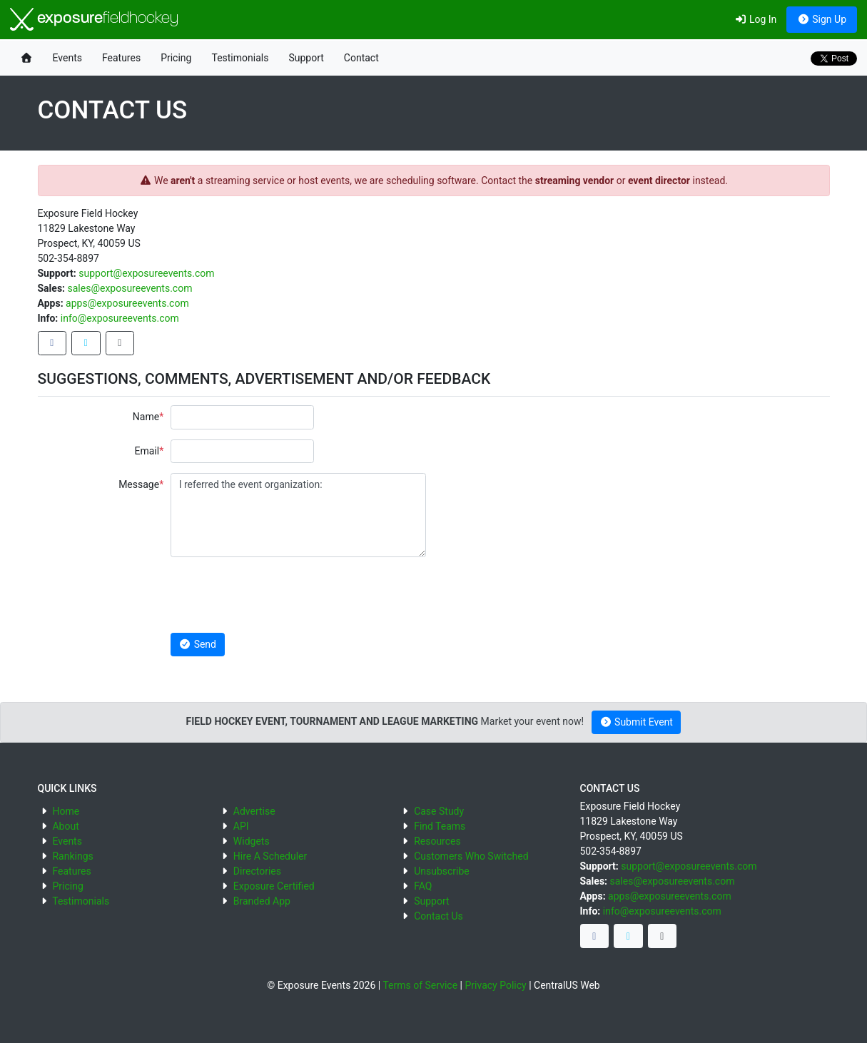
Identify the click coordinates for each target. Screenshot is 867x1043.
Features (121, 57)
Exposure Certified (274, 886)
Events (67, 57)
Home (65, 811)
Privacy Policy (495, 985)
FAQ (423, 886)
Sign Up (821, 19)
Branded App (261, 901)
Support (305, 57)
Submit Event (636, 722)
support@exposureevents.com (146, 273)
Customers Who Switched (471, 856)
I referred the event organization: (298, 515)
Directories (257, 871)
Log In (755, 19)
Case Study (439, 811)
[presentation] (279, 595)
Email (146, 451)
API (241, 826)
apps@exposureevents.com (127, 303)
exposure (94, 19)
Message (138, 484)
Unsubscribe (442, 871)
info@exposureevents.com (120, 318)
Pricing (176, 57)
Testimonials (239, 57)
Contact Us (438, 916)
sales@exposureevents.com (130, 288)
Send (197, 644)
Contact (361, 57)
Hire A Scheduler (270, 856)
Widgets (251, 841)
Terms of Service (419, 985)
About (65, 826)
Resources (437, 841)
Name (146, 416)
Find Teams (439, 826)
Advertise (254, 811)
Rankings (72, 856)
